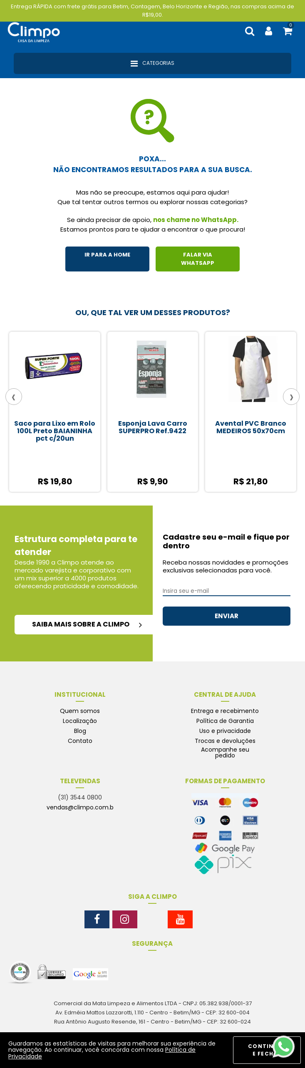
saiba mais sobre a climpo (87, 624)
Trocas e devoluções (225, 741)
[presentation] (13, 396)
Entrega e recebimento (225, 711)
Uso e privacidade (225, 731)
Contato (80, 741)
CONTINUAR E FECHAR (267, 1050)
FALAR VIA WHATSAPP (197, 259)
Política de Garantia (225, 721)
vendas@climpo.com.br (81, 807)
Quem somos (80, 711)
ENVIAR (226, 616)
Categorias (152, 63)
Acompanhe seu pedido (225, 752)
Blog (80, 731)
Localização (80, 721)
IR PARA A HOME (107, 255)
